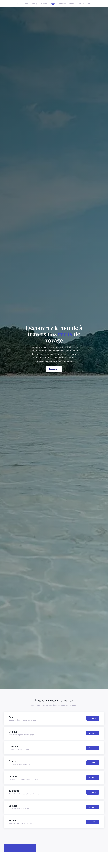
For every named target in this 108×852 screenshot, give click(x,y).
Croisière (43, 4)
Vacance (81, 4)
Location (62, 4)
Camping (34, 4)
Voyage (89, 4)
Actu (17, 4)
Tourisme (71, 4)
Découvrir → (54, 369)
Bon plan (25, 4)
